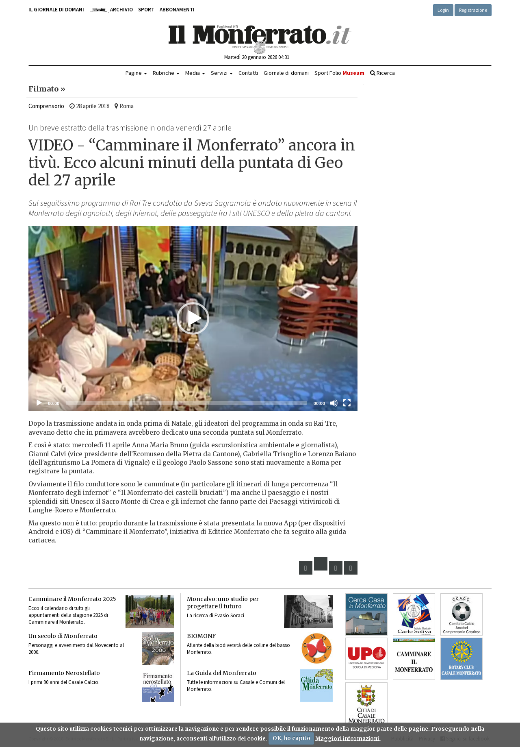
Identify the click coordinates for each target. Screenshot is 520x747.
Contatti (248, 72)
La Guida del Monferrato (221, 673)
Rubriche (166, 72)
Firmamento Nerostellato (64, 673)
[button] (193, 318)
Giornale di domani (286, 72)
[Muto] (334, 403)
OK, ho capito (291, 738)
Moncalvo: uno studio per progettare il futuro (223, 602)
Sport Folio (339, 72)
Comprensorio (46, 106)
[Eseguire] (39, 403)
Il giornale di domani (56, 9)
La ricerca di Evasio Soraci (215, 615)
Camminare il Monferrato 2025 (72, 599)
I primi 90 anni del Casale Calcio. (64, 682)
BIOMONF (201, 636)
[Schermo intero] (347, 403)
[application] (193, 319)
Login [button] (443, 10)
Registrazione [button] (473, 10)
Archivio (111, 9)
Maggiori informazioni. (348, 738)
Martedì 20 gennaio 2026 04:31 (256, 57)
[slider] (186, 403)
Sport (146, 9)
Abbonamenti (177, 9)
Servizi (222, 72)
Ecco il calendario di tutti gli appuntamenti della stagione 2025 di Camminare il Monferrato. (68, 615)
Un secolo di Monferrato (63, 636)
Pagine (136, 72)
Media (195, 72)
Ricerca (382, 72)
